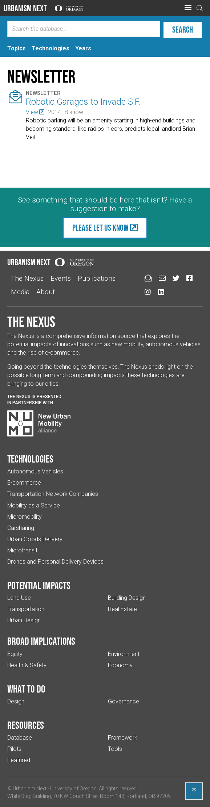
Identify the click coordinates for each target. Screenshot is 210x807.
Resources (25, 725)
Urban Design (24, 620)
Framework (122, 737)
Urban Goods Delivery (34, 539)
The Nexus (27, 278)
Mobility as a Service (33, 505)
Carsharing (20, 527)
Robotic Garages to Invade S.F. (83, 102)
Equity (15, 654)
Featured (18, 760)
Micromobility (24, 516)
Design (15, 701)
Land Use (19, 597)
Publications (97, 278)
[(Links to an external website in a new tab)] (35, 112)
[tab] (16, 48)
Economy (120, 665)
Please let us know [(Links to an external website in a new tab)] (100, 228)
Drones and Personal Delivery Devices (55, 561)
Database (19, 737)
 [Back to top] (194, 791)
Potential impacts (38, 585)
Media (20, 292)
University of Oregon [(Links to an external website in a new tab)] (73, 788)
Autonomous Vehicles (35, 471)
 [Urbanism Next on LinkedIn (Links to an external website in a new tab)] (161, 291)
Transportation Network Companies (52, 493)
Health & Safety (27, 665)
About (45, 292)
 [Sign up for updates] (148, 278)
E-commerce (24, 482)
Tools (115, 748)
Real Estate (122, 609)
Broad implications (41, 641)
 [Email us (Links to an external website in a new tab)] (162, 278)
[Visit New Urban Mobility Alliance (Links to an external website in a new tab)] (38, 423)
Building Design (127, 597)
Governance (123, 701)
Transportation (25, 609)
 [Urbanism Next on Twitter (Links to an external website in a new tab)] (176, 278)
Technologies (30, 459)
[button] (187, 8)
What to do (26, 689)
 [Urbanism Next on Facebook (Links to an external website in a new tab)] (189, 278)
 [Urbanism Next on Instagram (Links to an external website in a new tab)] (148, 291)
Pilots (14, 748)
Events (61, 278)
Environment (124, 654)
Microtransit (22, 550)
